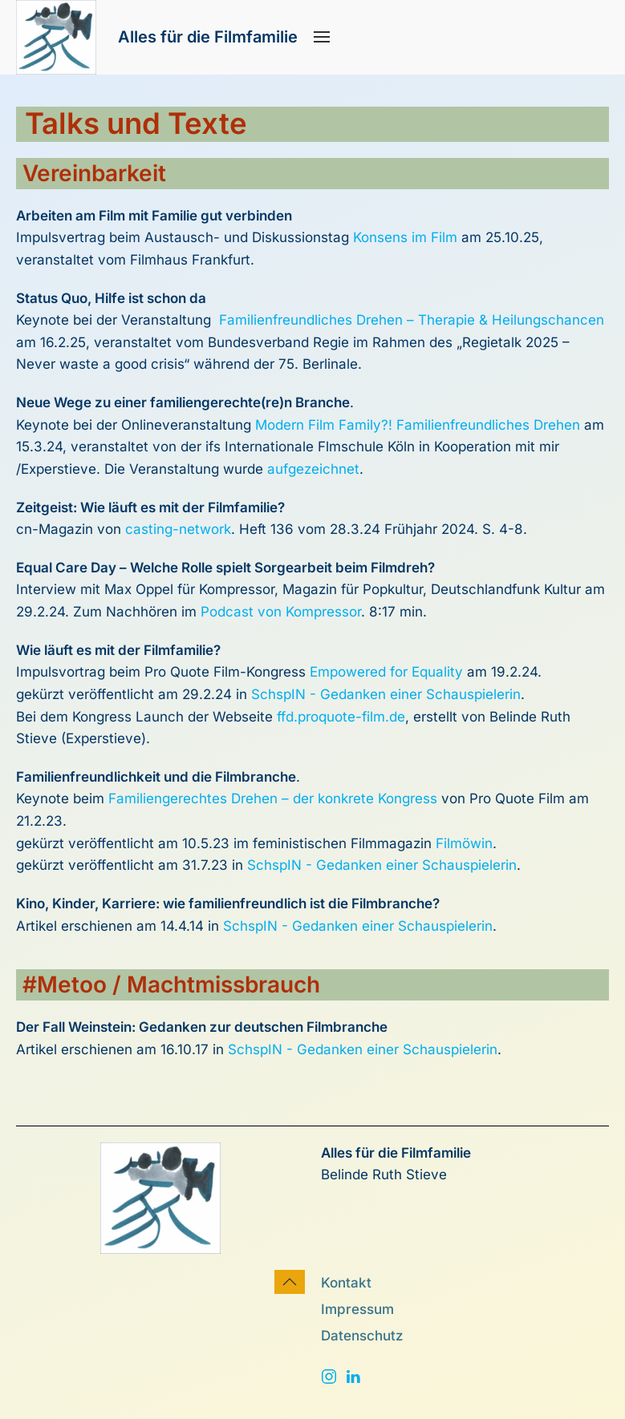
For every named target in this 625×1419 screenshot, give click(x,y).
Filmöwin (464, 843)
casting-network (178, 529)
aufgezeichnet (313, 469)
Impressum (357, 1309)
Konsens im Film (407, 237)
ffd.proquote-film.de (341, 717)
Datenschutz (362, 1336)
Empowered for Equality (386, 672)
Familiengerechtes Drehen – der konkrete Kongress (272, 798)
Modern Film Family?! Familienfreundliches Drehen (417, 425)
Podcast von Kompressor (281, 612)
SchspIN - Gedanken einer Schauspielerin (386, 694)
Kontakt (346, 1283)
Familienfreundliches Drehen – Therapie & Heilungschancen (411, 320)
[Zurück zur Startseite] (56, 37)
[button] (322, 37)
